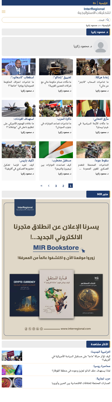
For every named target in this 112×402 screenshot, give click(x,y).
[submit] (107, 19)
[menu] (3, 11)
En (94, 3)
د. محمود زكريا (93, 25)
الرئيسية (103, 3)
